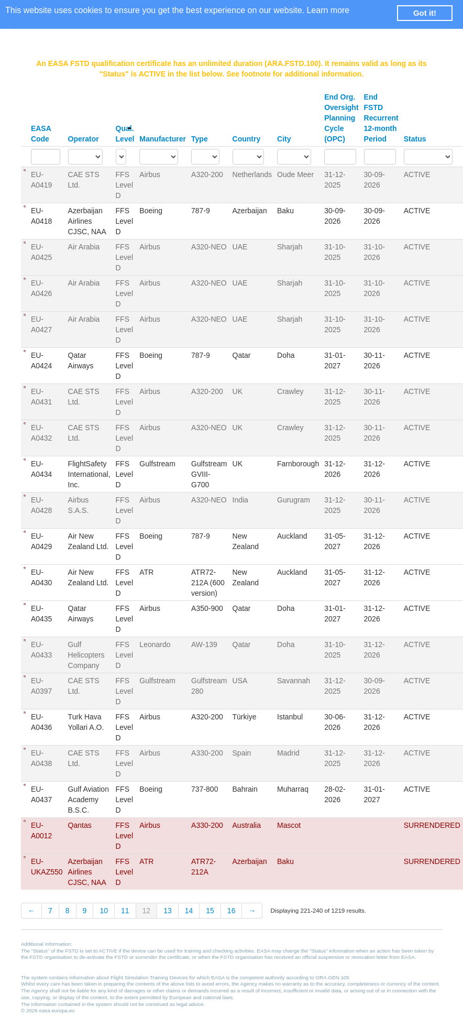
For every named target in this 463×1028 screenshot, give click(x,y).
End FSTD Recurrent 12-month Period (381, 118)
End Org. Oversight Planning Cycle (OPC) (341, 118)
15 (210, 910)
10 (104, 910)
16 (231, 910)
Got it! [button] (424, 12)
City (284, 139)
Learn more (327, 10)
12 (146, 910)
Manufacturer (162, 139)
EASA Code (41, 133)
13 (167, 910)
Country (247, 139)
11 (125, 910)
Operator (83, 139)
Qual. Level (125, 133)
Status (415, 139)
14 (189, 910)
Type (199, 139)
